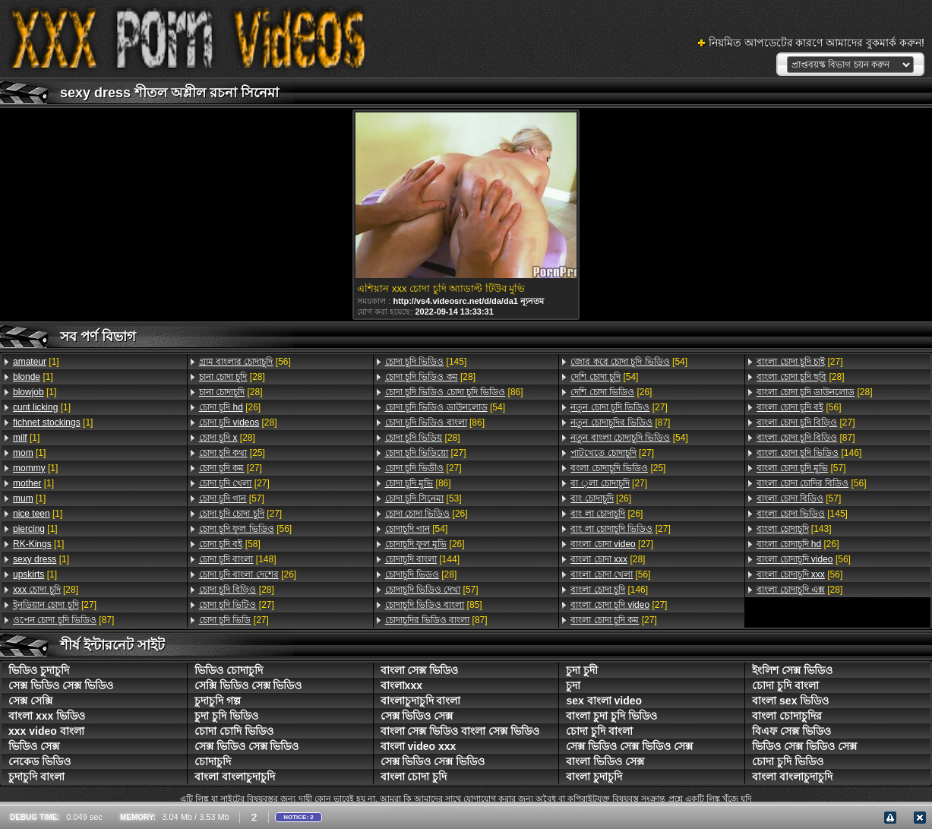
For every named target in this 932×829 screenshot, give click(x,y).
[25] (232, 453)
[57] (231, 498)
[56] (245, 361)
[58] (230, 544)
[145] (426, 361)
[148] (237, 559)
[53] (423, 498)
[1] (36, 361)
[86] (454, 392)
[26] (230, 407)
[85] (433, 605)
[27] (54, 605)
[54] (445, 407)
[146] (609, 589)
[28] (45, 589)
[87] (63, 620)
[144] (422, 559)
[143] (794, 529)
